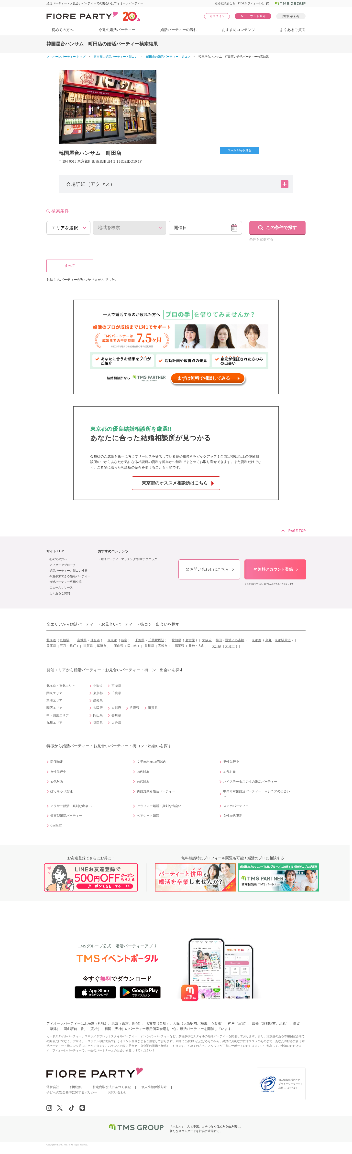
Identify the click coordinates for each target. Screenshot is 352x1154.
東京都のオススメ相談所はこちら (175, 483)
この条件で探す (281, 227)
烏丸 (268, 640)
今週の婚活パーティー (117, 30)
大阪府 (207, 640)
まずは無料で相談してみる (203, 378)
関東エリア (54, 693)
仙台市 (95, 640)
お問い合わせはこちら (207, 569)
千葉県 (139, 640)
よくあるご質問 (293, 30)
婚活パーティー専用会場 (65, 582)
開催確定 (56, 762)
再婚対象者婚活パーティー (156, 791)
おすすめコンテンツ (238, 30)
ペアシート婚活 (148, 816)
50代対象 (143, 781)
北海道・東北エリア (60, 686)
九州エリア (54, 722)
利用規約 (76, 1087)
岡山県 (118, 646)
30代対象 (229, 772)
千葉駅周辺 (156, 640)
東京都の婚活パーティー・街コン (116, 56)
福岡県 (179, 646)
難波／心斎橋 (234, 640)
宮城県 (82, 640)
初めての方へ (63, 30)
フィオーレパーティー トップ (65, 56)
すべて (70, 266)
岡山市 (132, 646)
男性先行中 (231, 762)
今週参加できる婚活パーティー (69, 576)
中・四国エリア (57, 715)
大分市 (230, 646)
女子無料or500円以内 (151, 762)
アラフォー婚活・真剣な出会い (159, 806)
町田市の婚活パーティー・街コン (168, 56)
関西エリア (54, 708)
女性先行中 (58, 772)
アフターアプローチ (62, 565)
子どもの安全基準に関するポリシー (71, 1092)
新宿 (124, 640)
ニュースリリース (61, 587)
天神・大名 (196, 646)
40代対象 (56, 781)
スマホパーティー (236, 806)
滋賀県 (88, 646)
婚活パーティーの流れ (178, 30)
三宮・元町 (68, 646)
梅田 (219, 640)
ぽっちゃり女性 (61, 791)
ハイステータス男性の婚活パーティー (250, 781)
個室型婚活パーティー (66, 816)
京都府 (256, 640)
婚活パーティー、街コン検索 (68, 570)
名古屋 (190, 640)
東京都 (112, 640)
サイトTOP (55, 551)
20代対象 (143, 772)
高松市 (162, 646)
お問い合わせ (291, 16)
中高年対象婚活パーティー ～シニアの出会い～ (256, 794)
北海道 (51, 640)
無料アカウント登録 (273, 569)
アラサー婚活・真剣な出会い (71, 806)
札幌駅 (64, 640)
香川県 (149, 646)
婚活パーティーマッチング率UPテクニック (129, 559)
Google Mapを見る (239, 150)
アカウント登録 (253, 16)
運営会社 (52, 1087)
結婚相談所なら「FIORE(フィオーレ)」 (242, 3)
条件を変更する (261, 239)
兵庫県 (51, 646)
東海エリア (54, 700)
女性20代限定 (232, 816)
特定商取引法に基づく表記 (112, 1087)
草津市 (101, 646)
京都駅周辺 (283, 640)
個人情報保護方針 (154, 1087)
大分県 (216, 646)
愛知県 (176, 640)
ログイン (217, 16)
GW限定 (56, 825)
